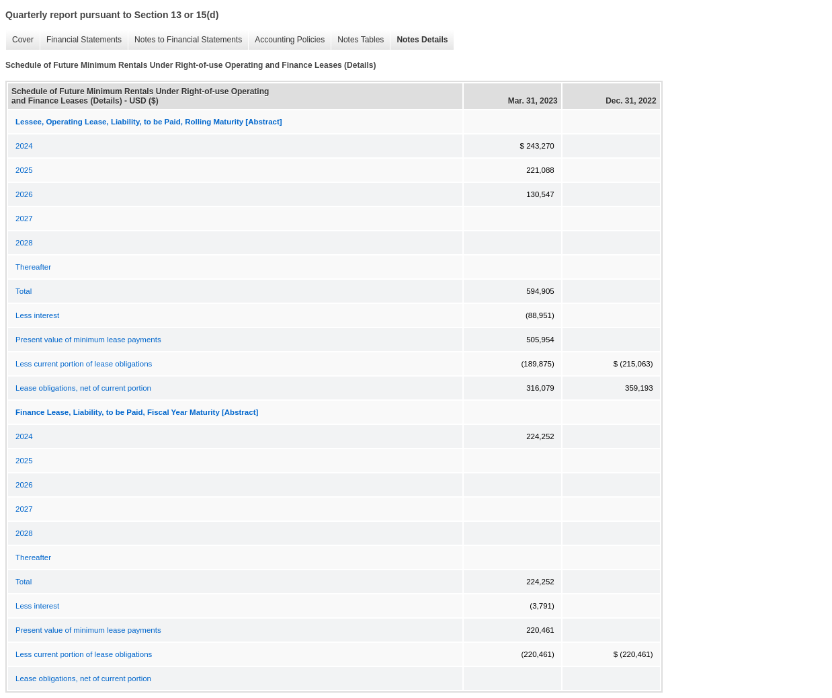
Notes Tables (357, 40)
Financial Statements (81, 40)
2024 (24, 146)
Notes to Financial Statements (185, 40)
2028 (24, 243)
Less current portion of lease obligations (83, 364)
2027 (24, 219)
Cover (19, 40)
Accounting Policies (286, 40)
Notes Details (419, 40)
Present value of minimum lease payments (88, 340)
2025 (24, 170)
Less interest (37, 315)
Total (23, 291)
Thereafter (33, 267)
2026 (24, 194)
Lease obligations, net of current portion (83, 388)
